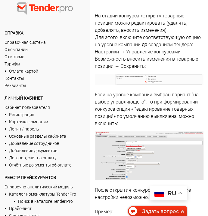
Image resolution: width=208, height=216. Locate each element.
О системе (14, 56)
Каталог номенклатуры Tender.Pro (42, 194)
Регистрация (21, 114)
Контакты (14, 78)
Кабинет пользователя (27, 107)
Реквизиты (15, 85)
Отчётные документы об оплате (40, 165)
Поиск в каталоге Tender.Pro (45, 201)
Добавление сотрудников (34, 143)
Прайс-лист (20, 208)
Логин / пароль (24, 129)
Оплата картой (23, 71)
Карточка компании (28, 121)
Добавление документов (33, 150)
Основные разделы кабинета (37, 136)
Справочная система (25, 42)
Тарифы (12, 64)
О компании (16, 49)
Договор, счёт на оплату (33, 157)
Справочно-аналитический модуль (39, 187)
